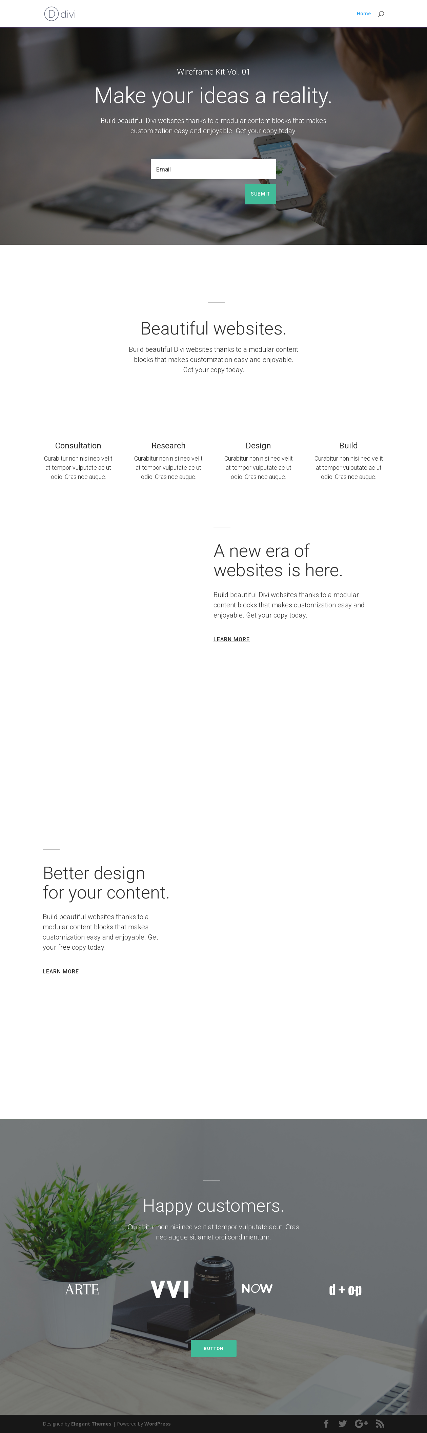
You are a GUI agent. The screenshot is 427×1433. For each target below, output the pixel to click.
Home (364, 14)
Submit (260, 194)
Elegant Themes (91, 1423)
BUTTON (214, 1348)
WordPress (157, 1423)
